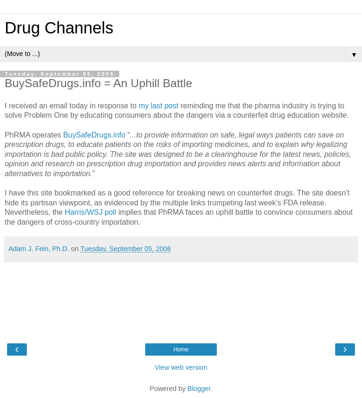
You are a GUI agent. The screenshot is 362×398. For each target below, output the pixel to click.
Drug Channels (59, 28)
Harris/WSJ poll (90, 212)
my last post (158, 106)
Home (181, 349)
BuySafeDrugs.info (94, 135)
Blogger (199, 388)
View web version (181, 367)
